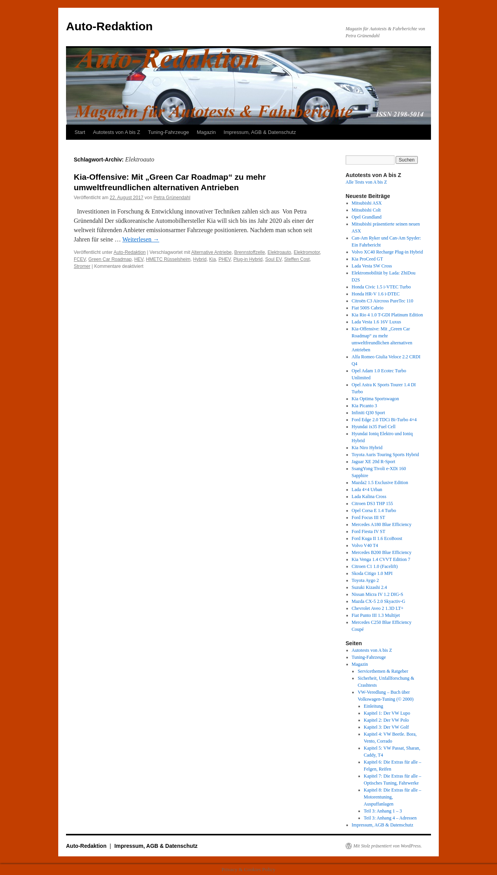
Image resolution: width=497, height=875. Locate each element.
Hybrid (200, 259)
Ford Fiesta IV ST (369, 531)
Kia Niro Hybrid (367, 447)
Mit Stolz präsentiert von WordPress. (387, 846)
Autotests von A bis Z (116, 132)
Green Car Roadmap (110, 259)
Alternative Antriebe (211, 252)
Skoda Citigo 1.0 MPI (372, 573)
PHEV (225, 259)
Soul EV (273, 259)
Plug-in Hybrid (247, 259)
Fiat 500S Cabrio (368, 308)
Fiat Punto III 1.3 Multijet (376, 615)
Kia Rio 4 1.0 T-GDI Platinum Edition (387, 315)
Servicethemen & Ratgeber (383, 671)
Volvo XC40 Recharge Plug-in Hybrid (387, 252)
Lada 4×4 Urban (367, 489)
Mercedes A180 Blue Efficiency (382, 524)
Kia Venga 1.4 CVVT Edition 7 (381, 559)
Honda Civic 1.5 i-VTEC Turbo (381, 287)
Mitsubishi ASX (367, 203)
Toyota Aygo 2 (365, 580)
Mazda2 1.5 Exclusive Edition (380, 482)
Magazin (206, 132)
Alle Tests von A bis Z (366, 182)
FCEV (80, 259)
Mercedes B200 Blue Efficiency (382, 552)
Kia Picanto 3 (364, 405)
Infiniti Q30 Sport (368, 412)
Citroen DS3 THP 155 (372, 503)
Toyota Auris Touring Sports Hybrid (385, 454)
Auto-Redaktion (109, 26)
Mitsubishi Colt (366, 210)
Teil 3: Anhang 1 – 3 (383, 811)
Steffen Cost (297, 259)
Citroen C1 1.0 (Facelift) (375, 566)
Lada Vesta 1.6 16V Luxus (376, 322)
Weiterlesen (140, 239)
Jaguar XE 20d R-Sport (373, 461)
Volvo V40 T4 (365, 545)
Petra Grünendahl (171, 197)
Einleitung (373, 706)
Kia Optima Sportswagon (375, 398)
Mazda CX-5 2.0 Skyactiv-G (378, 601)
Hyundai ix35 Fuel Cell (374, 426)
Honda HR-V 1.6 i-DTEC (376, 294)
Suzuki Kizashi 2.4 (369, 587)
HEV (139, 259)
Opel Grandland (367, 217)
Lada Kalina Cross (369, 496)
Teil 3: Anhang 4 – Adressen (390, 818)
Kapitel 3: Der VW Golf (386, 727)
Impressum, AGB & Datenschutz (260, 132)
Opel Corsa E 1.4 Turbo (374, 510)
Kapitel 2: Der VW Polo (386, 720)
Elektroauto (279, 252)
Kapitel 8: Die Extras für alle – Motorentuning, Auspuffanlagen (392, 797)
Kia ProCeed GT (367, 259)
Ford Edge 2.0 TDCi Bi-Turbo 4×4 (384, 419)
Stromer (82, 266)
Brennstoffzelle (249, 252)
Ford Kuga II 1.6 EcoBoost (377, 538)
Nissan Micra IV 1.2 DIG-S (377, 594)
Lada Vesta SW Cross (372, 266)
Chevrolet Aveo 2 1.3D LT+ (378, 608)
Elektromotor (307, 252)
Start (80, 132)
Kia (212, 259)
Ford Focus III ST (368, 517)
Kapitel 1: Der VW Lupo (387, 713)
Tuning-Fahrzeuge (168, 132)
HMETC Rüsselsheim (168, 259)
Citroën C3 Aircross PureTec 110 (383, 301)
